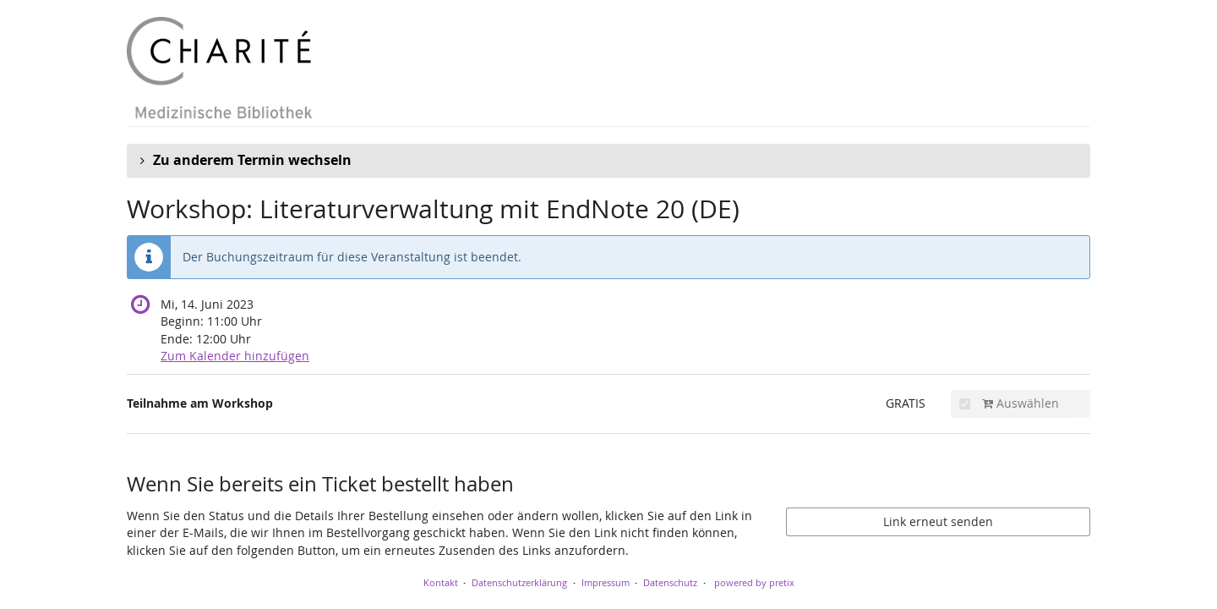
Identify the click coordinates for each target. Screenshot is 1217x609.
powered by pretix (754, 582)
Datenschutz (670, 582)
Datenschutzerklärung (519, 582)
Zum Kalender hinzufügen (235, 356)
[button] (608, 161)
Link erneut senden (938, 521)
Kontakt (440, 582)
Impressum (605, 582)
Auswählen (1009, 403)
